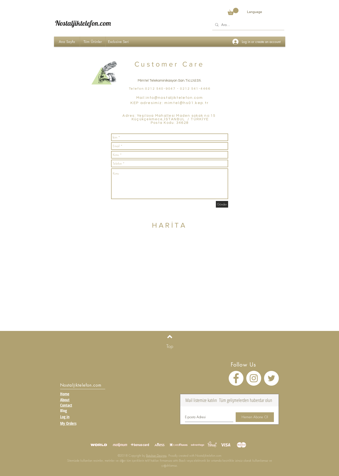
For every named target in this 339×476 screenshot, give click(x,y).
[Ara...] (247, 25)
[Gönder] (222, 204)
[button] (233, 11)
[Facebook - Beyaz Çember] (236, 378)
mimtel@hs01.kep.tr (186, 103)
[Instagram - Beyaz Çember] (253, 378)
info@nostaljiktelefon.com (174, 98)
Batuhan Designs (156, 455)
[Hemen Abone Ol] (255, 417)
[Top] (169, 346)
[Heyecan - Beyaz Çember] (271, 378)
